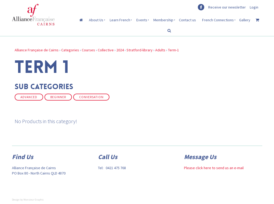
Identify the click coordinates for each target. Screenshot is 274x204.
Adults (160, 50)
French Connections (218, 20)
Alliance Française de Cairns (37, 50)
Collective (106, 50)
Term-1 (173, 50)
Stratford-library (139, 50)
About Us (96, 20)
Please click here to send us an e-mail (214, 167)
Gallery (244, 20)
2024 (120, 50)
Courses (88, 50)
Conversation (91, 97)
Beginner (58, 97)
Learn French (120, 20)
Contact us (187, 20)
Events (141, 20)
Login (254, 7)
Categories (70, 50)
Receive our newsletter (227, 7)
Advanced (29, 97)
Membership (163, 20)
